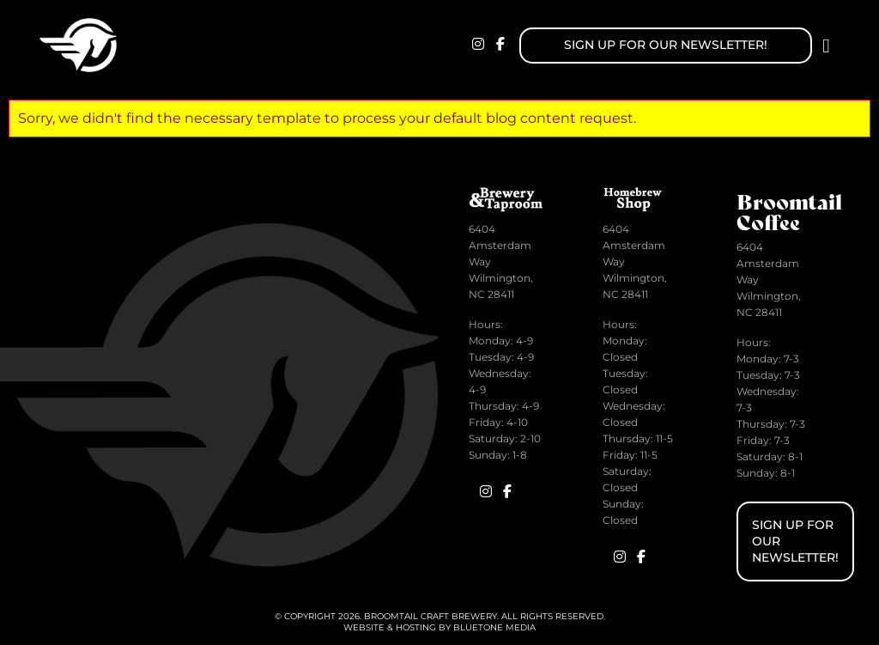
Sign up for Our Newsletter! (665, 44)
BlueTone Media (494, 627)
